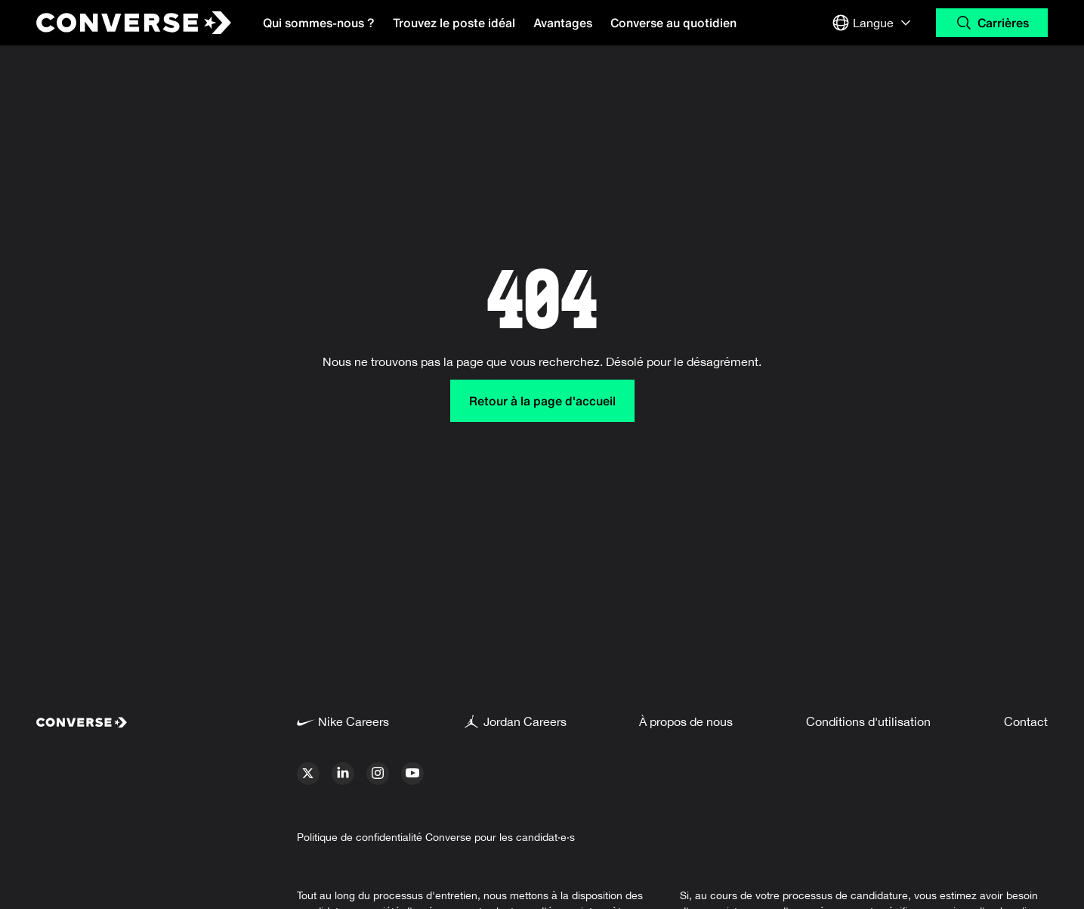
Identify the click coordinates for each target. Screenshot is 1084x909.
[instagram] (377, 773)
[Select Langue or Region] (873, 23)
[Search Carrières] (992, 22)
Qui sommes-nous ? (319, 23)
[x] (308, 773)
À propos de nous (686, 721)
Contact (1026, 721)
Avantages (562, 23)
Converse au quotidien (673, 23)
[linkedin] (343, 773)
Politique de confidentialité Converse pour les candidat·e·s (436, 837)
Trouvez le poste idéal (454, 23)
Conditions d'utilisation (868, 721)
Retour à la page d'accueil (542, 401)
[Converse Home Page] (120, 22)
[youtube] (412, 773)
